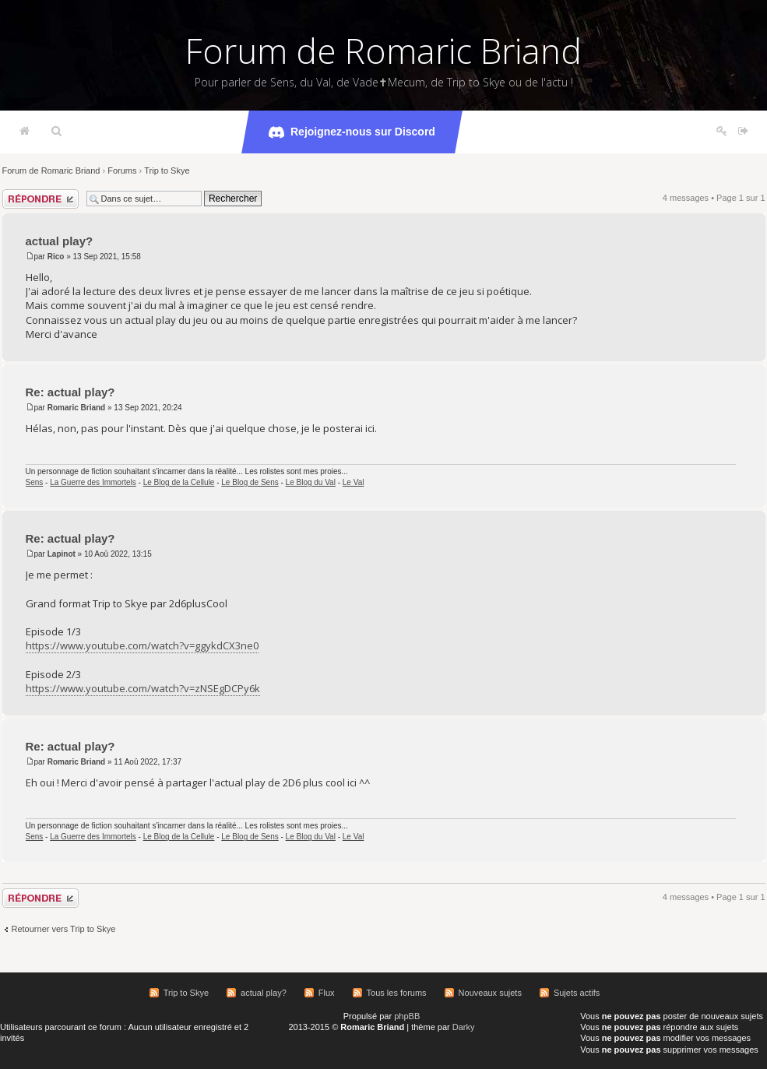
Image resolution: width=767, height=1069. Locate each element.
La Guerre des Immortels (93, 482)
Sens (35, 482)
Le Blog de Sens (249, 482)
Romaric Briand (76, 407)
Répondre (40, 199)
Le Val (353, 482)
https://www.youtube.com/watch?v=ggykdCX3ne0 (142, 645)
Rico (56, 256)
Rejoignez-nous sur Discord (352, 132)
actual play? (59, 241)
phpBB (407, 1016)
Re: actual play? (70, 392)
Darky (463, 1027)
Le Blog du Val (311, 482)
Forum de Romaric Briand (383, 50)
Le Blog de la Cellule (179, 482)
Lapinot (61, 554)
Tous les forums (397, 992)
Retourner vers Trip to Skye (64, 929)
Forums (121, 170)
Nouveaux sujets (490, 992)
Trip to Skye (166, 170)
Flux (326, 992)
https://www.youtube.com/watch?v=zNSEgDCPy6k (143, 688)
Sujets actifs (577, 992)
